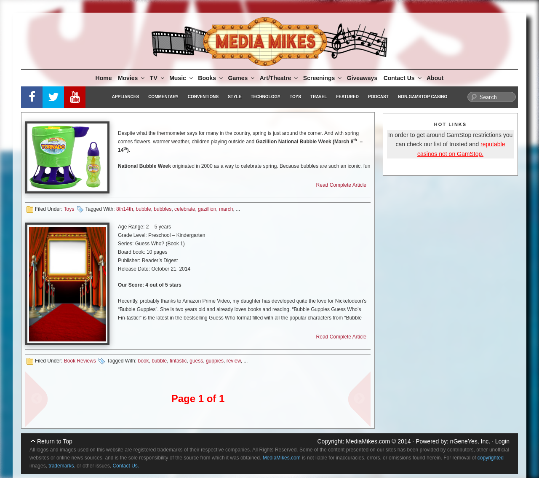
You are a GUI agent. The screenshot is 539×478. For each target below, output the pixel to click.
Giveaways (362, 78)
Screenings (323, 78)
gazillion (207, 209)
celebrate (184, 209)
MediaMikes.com (368, 441)
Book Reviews (80, 361)
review (234, 361)
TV (157, 78)
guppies (215, 361)
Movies (132, 78)
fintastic (178, 361)
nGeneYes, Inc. (470, 441)
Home (104, 78)
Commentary (163, 96)
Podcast (378, 96)
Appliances (125, 96)
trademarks (61, 466)
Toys (295, 96)
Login (502, 441)
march (226, 209)
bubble (143, 209)
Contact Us (403, 78)
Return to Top (54, 441)
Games (242, 78)
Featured (347, 96)
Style (234, 96)
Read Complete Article (341, 185)
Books (211, 78)
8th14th (124, 209)
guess (196, 361)
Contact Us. (125, 466)
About (435, 78)
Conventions (203, 96)
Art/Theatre (279, 78)
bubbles (162, 209)
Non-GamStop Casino (422, 96)
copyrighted (491, 458)
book (143, 361)
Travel (318, 96)
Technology (265, 96)
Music (181, 78)
